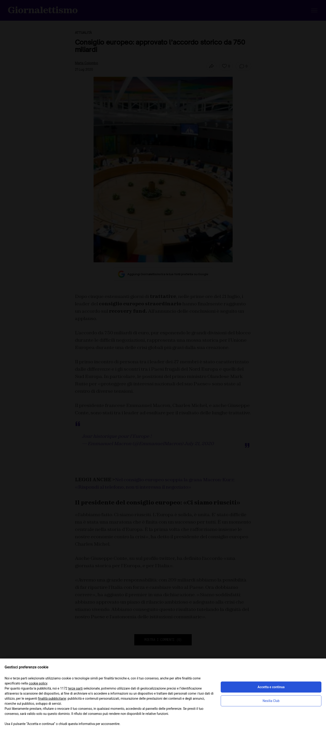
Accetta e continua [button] (270, 687)
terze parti (75, 688)
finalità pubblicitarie (52, 698)
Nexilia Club (271, 701)
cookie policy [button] (38, 683)
